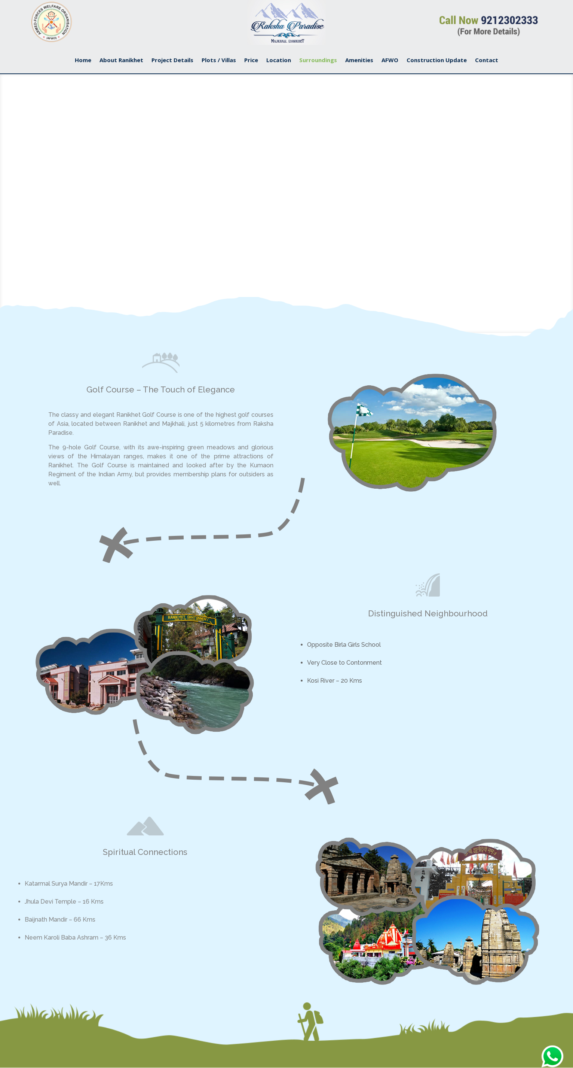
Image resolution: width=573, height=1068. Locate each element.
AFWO (390, 60)
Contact (486, 60)
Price (251, 60)
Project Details (172, 60)
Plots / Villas (219, 60)
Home (83, 60)
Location (278, 60)
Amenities (359, 60)
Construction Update (437, 60)
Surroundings (318, 60)
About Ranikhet (121, 60)
